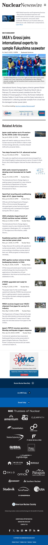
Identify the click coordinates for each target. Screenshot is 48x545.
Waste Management (8, 33)
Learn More (19, 25)
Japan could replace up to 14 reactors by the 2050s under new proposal (16, 133)
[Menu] (44, 5)
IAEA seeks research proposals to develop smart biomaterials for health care (16, 172)
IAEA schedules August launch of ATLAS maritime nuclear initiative (14, 217)
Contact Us (24, 524)
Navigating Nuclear (24, 522)
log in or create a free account (24, 106)
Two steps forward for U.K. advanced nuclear (19, 152)
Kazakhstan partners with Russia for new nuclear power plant (15, 239)
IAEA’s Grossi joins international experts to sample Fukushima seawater (23, 42)
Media (34, 542)
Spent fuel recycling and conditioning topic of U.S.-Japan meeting (16, 195)
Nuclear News (25, 137)
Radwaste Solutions (27, 52)
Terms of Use (23, 542)
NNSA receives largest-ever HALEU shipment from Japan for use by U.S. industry (15, 306)
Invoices (30, 542)
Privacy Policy (15, 542)
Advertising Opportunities (24, 519)
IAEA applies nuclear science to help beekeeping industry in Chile (16, 261)
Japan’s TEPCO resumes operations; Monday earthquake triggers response (17, 329)
